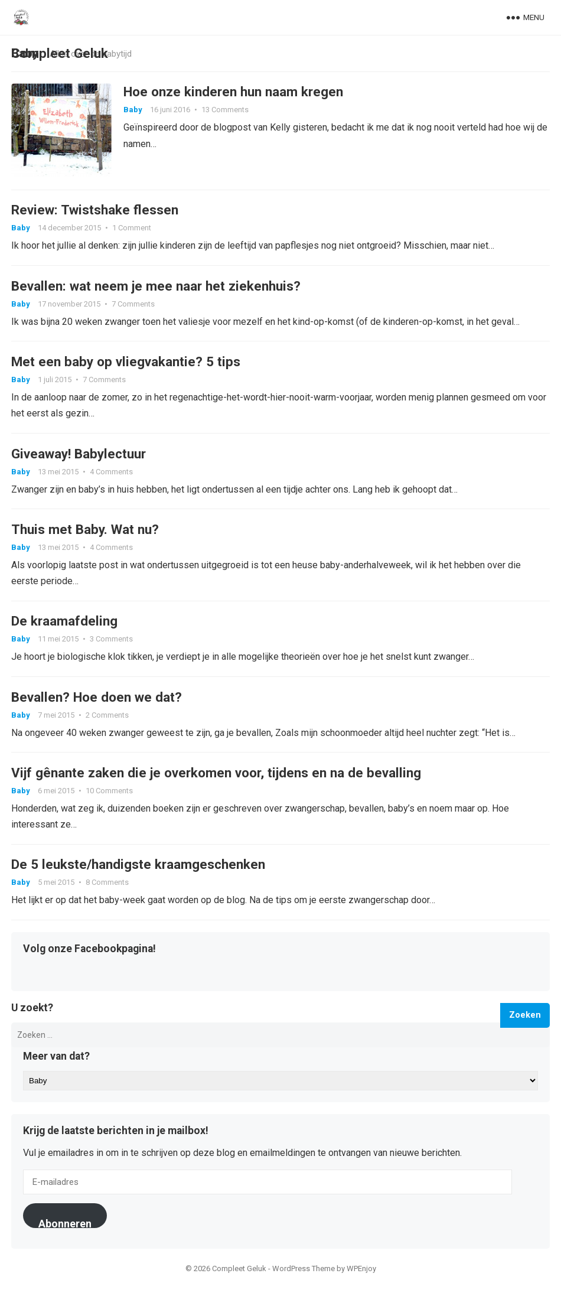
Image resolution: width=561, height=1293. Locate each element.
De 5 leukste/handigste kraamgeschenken (138, 869)
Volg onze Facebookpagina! (89, 954)
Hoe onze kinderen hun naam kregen (233, 92)
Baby (132, 110)
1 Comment (131, 228)
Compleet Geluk (59, 53)
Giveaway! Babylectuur (78, 455)
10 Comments (109, 794)
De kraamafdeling (64, 624)
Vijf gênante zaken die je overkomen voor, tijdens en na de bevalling (216, 776)
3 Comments (111, 642)
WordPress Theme (303, 1273)
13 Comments (225, 110)
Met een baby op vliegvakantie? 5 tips (125, 363)
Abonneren (65, 1228)
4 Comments (111, 473)
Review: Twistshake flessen (94, 211)
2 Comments (107, 718)
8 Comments (107, 887)
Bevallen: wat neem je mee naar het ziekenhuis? (156, 287)
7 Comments (133, 305)
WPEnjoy (361, 1273)
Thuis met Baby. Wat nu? (85, 532)
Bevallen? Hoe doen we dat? (96, 700)
